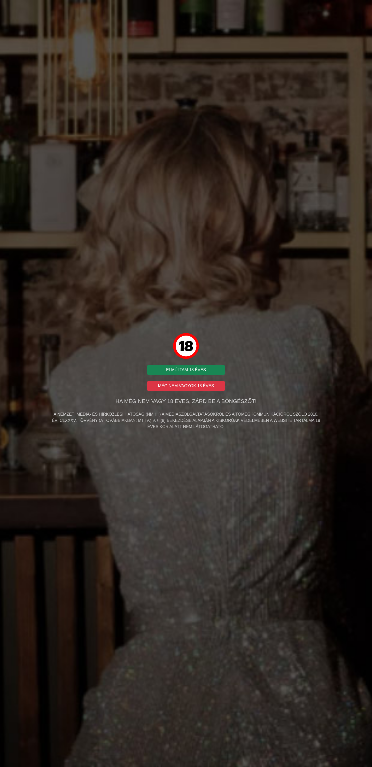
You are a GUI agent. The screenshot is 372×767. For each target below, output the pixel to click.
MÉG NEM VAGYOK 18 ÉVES (186, 386)
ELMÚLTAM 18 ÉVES (186, 370)
